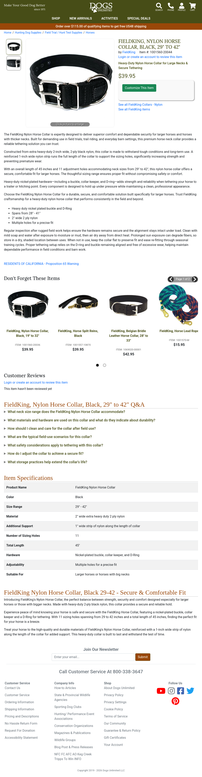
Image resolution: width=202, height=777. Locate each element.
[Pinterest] (175, 703)
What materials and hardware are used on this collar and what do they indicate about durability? (81, 420)
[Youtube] (161, 693)
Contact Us (12, 688)
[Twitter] (190, 693)
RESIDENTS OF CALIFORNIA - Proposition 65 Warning (41, 264)
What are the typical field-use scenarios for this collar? (50, 437)
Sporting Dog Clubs (67, 707)
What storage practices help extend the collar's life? (47, 462)
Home (7, 32)
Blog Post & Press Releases (73, 747)
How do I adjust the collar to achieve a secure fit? (46, 454)
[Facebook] (180, 693)
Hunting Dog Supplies (28, 32)
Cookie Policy (113, 709)
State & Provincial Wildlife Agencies (72, 697)
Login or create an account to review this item (36, 382)
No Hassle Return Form (21, 723)
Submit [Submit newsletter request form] (143, 657)
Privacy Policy (113, 695)
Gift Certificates (115, 738)
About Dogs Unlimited (119, 688)
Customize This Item (139, 88)
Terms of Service (116, 716)
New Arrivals (80, 18)
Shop (56, 18)
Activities (109, 18)
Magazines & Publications (72, 733)
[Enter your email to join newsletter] (93, 657)
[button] (171, 279)
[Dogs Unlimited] (101, 8)
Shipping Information (19, 709)
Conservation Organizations (73, 726)
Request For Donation (20, 730)
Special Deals (139, 18)
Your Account (113, 745)
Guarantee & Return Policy (122, 730)
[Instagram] (171, 693)
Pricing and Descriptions (22, 716)
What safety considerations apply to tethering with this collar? (55, 445)
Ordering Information (19, 702)
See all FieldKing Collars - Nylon (140, 104)
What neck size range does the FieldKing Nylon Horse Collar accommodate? (66, 412)
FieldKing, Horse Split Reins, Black (78, 333)
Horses (90, 32)
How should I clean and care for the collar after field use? (52, 429)
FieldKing (128, 52)
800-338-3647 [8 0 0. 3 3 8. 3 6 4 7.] (128, 671)
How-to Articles (65, 688)
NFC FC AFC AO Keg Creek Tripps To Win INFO (73, 756)
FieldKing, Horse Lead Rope (179, 331)
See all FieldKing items (134, 109)
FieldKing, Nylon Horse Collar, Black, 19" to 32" (28, 333)
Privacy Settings (115, 702)
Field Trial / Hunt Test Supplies (63, 32)
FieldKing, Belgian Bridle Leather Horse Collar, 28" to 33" (129, 335)
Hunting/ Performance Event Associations (74, 716)
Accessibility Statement (21, 738)
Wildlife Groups (65, 740)
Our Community (115, 723)
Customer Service (17, 695)
